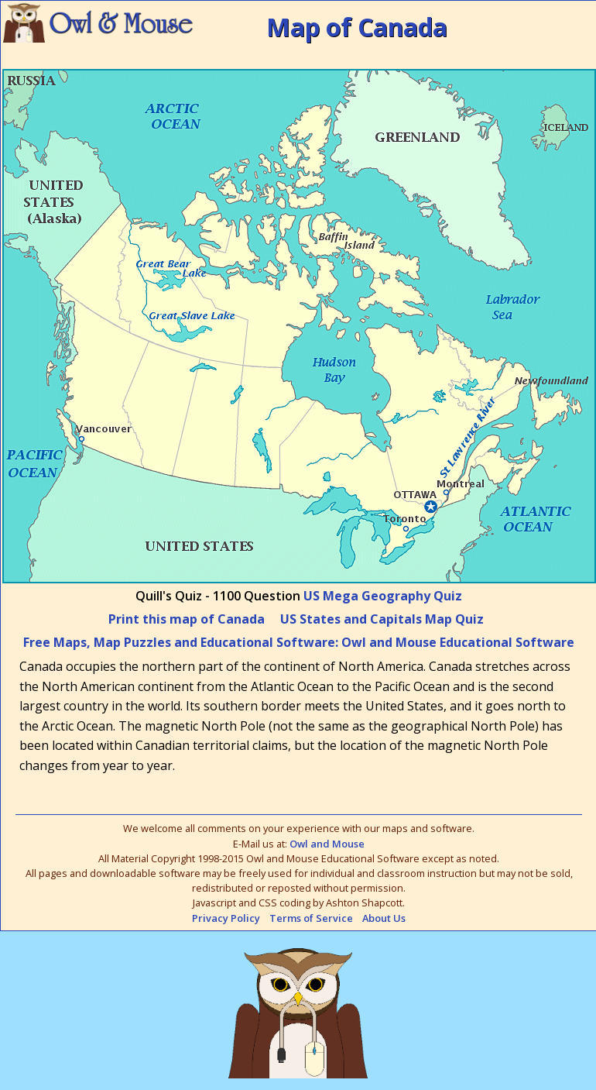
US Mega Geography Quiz (382, 595)
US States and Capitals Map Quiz (382, 619)
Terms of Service (311, 918)
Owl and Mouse (327, 844)
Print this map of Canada (186, 619)
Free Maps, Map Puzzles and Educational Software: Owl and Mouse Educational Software (298, 642)
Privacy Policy (226, 918)
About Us (384, 918)
